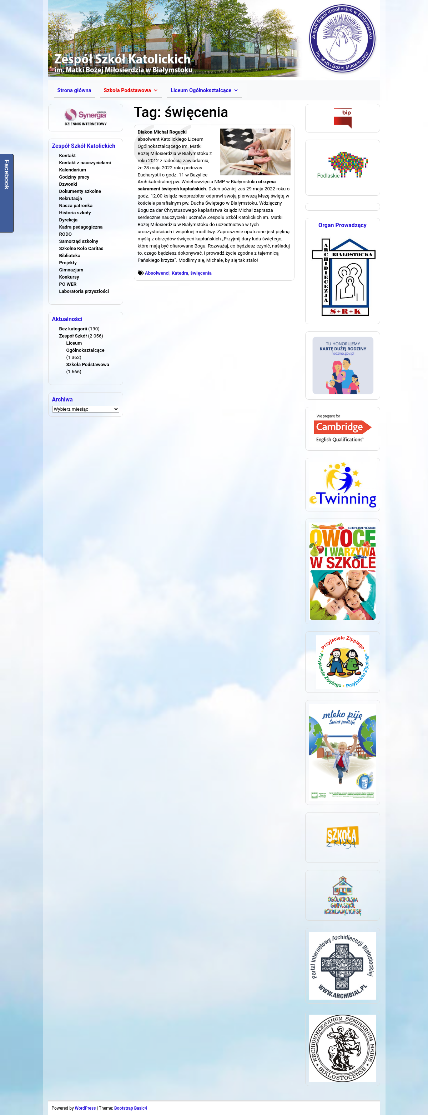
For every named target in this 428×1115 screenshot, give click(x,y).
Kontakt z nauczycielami (85, 162)
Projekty (68, 262)
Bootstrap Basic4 (130, 1108)
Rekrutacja (70, 198)
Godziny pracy (74, 177)
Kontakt (67, 155)
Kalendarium (72, 169)
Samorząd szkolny (79, 241)
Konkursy (69, 277)
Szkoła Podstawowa (87, 364)
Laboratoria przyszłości (84, 291)
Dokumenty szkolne (80, 191)
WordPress (85, 1108)
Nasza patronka (76, 205)
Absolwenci (157, 273)
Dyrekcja (68, 219)
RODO (65, 234)
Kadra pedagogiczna (81, 227)
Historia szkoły (75, 212)
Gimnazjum (71, 269)
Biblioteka (70, 255)
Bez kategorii (73, 328)
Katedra (180, 273)
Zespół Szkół (73, 336)
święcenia (201, 273)
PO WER (68, 284)
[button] (131, 90)
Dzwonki (68, 184)
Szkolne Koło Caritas (81, 248)
